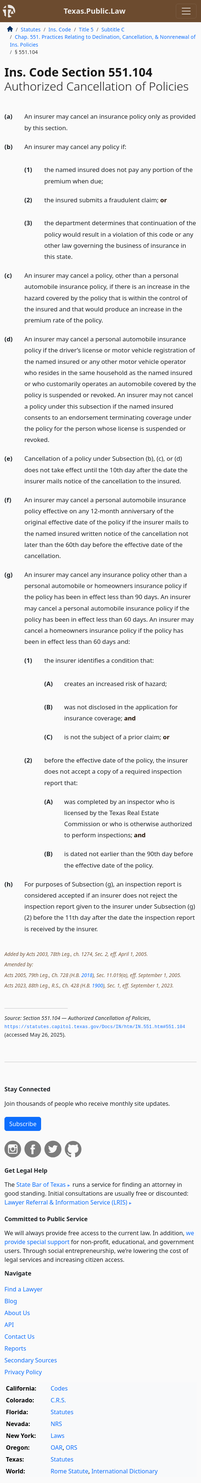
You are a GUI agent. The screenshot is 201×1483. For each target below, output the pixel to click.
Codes (59, 1388)
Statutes (31, 29)
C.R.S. (58, 1400)
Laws (58, 1436)
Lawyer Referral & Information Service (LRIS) (65, 1202)
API (9, 1325)
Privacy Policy (23, 1372)
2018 (87, 975)
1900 (97, 985)
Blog (10, 1301)
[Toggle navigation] (186, 11)
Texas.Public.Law (94, 11)
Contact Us (19, 1336)
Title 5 (86, 29)
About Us (17, 1313)
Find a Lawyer (23, 1289)
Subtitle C (112, 29)
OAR (57, 1447)
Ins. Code (59, 29)
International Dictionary (124, 1471)
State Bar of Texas (41, 1184)
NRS (56, 1424)
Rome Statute (69, 1471)
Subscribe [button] (22, 1124)
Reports (15, 1348)
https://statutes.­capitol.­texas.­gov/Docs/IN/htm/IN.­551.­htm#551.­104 (94, 1027)
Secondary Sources (30, 1360)
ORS (71, 1447)
